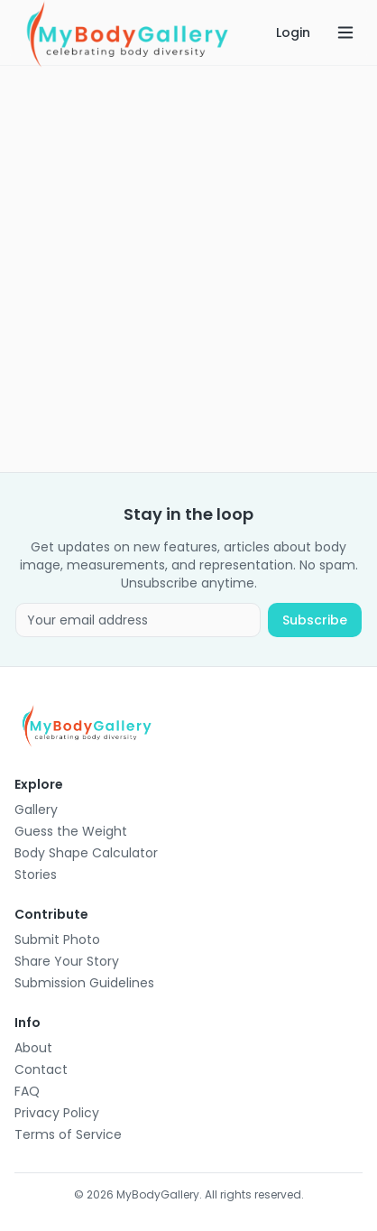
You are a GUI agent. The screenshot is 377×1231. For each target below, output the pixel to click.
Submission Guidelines (84, 983)
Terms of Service (68, 1134)
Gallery (36, 810)
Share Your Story (66, 961)
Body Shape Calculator (86, 853)
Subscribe (314, 620)
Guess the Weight (70, 831)
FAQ (27, 1091)
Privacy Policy (56, 1113)
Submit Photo (57, 939)
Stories (35, 874)
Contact (41, 1069)
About (33, 1048)
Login (293, 32)
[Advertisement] (188, 269)
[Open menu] (345, 32)
